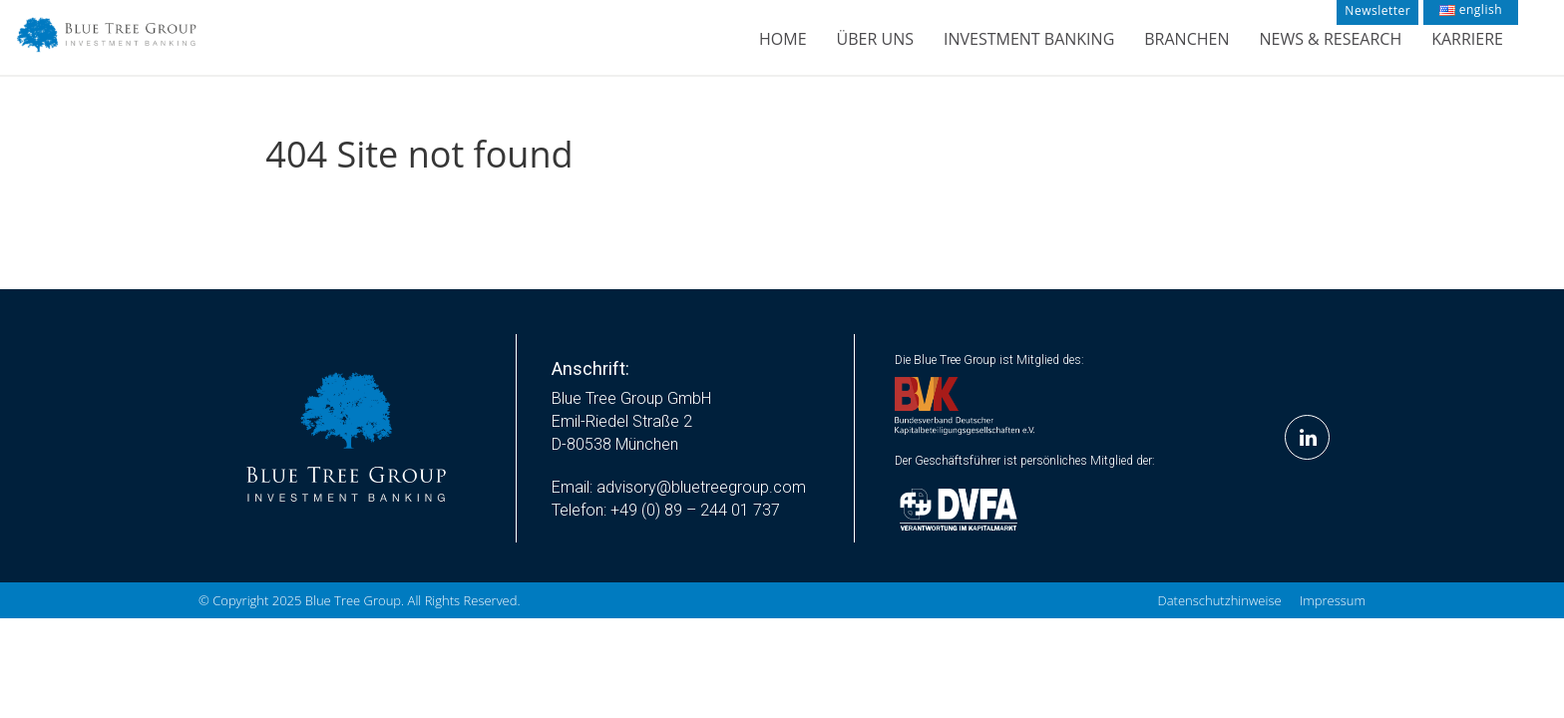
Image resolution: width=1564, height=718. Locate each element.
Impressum (1333, 600)
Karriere (1467, 39)
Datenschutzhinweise (1220, 600)
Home (783, 39)
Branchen (1186, 39)
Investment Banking (1029, 39)
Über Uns (875, 39)
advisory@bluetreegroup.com (701, 487)
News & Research (1330, 39)
